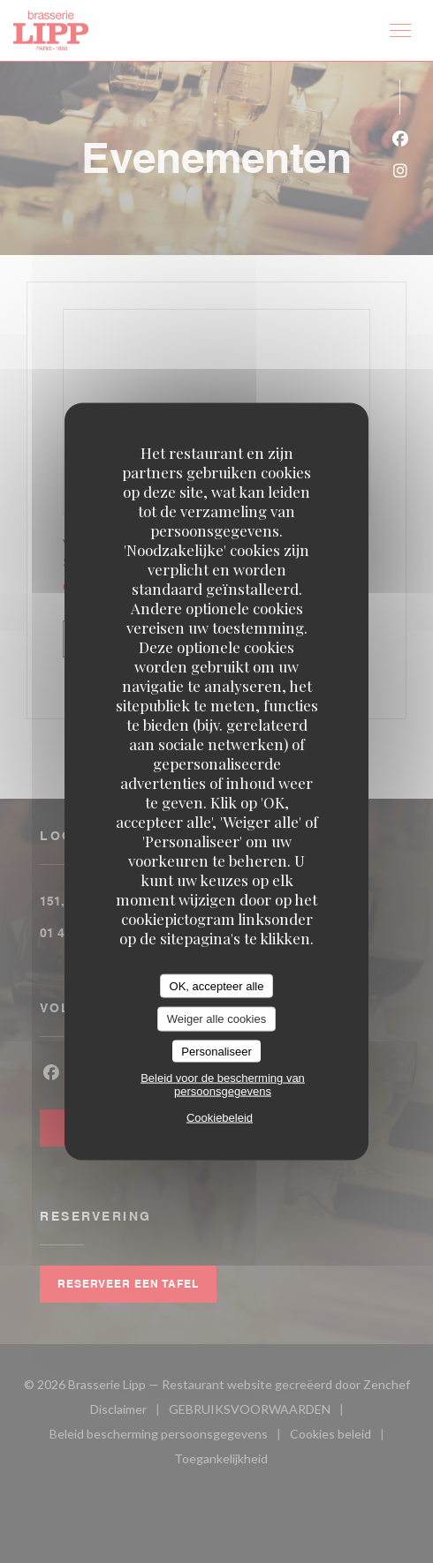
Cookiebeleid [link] (219, 1117)
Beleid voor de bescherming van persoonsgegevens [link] (223, 1084)
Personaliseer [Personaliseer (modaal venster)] (216, 1050)
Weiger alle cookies (216, 1019)
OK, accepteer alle (217, 985)
